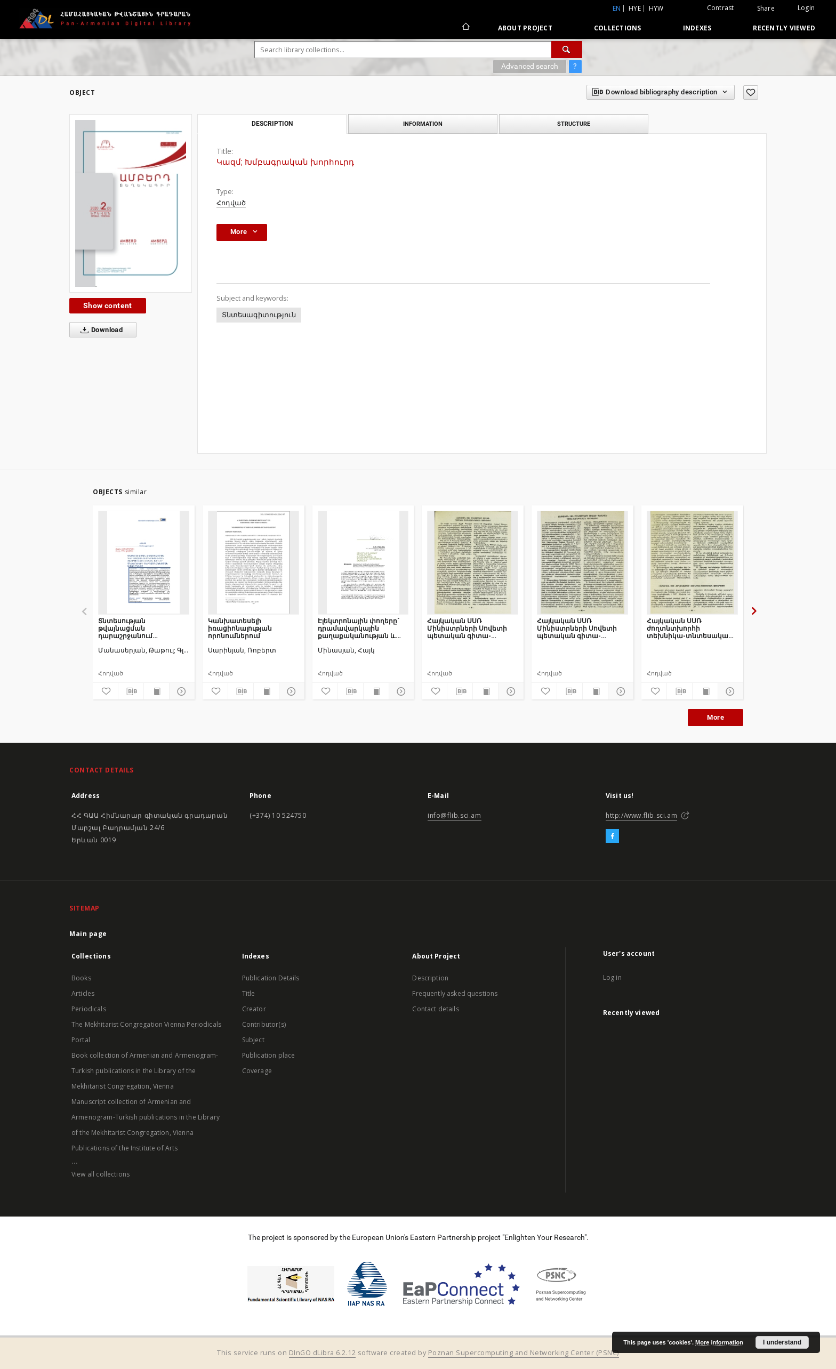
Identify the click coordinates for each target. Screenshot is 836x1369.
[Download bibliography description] (130, 691)
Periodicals (88, 1008)
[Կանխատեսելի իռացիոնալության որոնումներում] (253, 562)
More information (719, 1342)
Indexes (697, 28)
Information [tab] (423, 123)
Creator (254, 1008)
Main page (88, 933)
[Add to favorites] (750, 92)
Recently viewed (784, 28)
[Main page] (465, 27)
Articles (82, 993)
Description (430, 978)
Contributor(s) (264, 1024)
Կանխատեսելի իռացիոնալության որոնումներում (240, 628)
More (715, 717)
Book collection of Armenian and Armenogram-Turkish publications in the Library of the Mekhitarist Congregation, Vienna (144, 1071)
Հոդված (231, 202)
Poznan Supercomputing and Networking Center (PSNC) (523, 1352)
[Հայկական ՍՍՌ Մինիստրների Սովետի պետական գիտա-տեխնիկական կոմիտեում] (473, 562)
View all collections (100, 1174)
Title (248, 993)
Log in (612, 977)
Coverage (257, 1070)
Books (81, 978)
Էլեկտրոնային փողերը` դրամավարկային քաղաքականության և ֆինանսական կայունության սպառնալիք (358, 628)
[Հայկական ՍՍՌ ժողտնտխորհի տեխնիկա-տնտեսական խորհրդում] (692, 562)
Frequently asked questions (454, 993)
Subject (253, 1039)
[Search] (566, 49)
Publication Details (271, 978)
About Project (525, 28)
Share (766, 8)
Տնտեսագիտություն (259, 314)
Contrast (720, 7)
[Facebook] (612, 836)
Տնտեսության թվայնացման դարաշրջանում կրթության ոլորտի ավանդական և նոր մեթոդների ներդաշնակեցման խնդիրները (132, 628)
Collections (617, 28)
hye (635, 8)
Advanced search (529, 66)
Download (99, 330)
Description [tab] (272, 123)
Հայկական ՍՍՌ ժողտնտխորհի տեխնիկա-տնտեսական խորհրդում (690, 628)
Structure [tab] (573, 123)
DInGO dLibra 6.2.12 (322, 1352)
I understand (782, 1342)
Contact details (435, 1008)
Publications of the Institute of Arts (124, 1148)
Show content (107, 305)
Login (806, 7)
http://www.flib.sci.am (641, 815)
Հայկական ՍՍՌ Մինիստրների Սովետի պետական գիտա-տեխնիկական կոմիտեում (467, 628)
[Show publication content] (156, 691)
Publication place (268, 1055)
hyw (656, 8)
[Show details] (180, 691)
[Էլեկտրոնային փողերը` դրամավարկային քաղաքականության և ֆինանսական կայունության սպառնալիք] (363, 562)
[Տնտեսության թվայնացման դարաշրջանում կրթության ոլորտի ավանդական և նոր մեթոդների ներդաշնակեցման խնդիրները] (144, 562)
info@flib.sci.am (454, 815)
